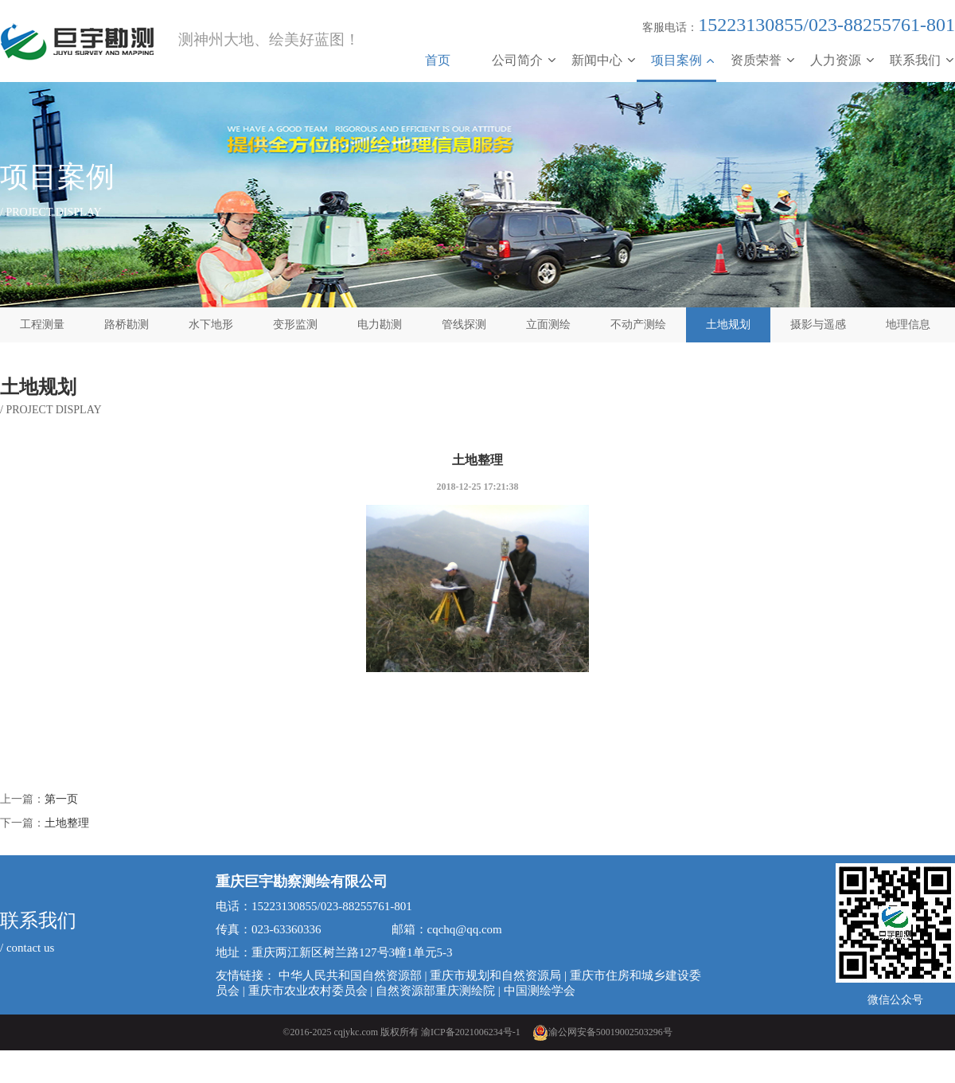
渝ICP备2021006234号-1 (470, 1032)
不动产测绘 (638, 324)
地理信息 (908, 324)
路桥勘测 (126, 324)
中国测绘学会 (539, 990)
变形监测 (295, 324)
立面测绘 (548, 324)
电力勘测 (379, 324)
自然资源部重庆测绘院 (435, 990)
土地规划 (728, 324)
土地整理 (67, 823)
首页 (437, 60)
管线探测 (464, 324)
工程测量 (42, 324)
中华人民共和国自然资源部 (350, 975)
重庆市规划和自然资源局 (495, 975)
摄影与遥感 (818, 324)
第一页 (61, 799)
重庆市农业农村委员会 (308, 990)
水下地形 (211, 324)
